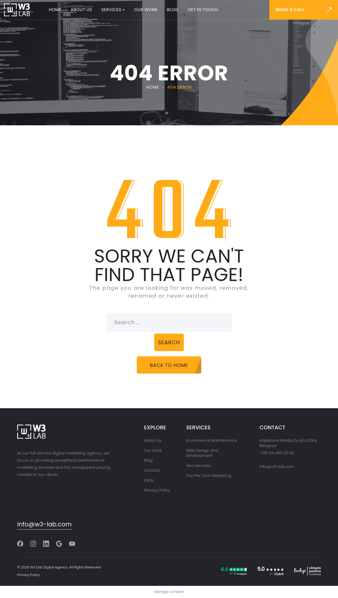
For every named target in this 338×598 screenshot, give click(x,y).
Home (55, 10)
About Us (81, 10)
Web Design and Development (202, 453)
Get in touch (203, 10)
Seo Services (198, 465)
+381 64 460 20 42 (277, 453)
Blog (173, 10)
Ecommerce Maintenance (211, 440)
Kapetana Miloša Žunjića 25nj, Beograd (288, 443)
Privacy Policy (157, 490)
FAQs (149, 480)
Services (111, 10)
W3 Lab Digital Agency (49, 567)
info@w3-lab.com (44, 524)
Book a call (290, 10)
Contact (152, 470)
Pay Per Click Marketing (208, 475)
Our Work (146, 10)
